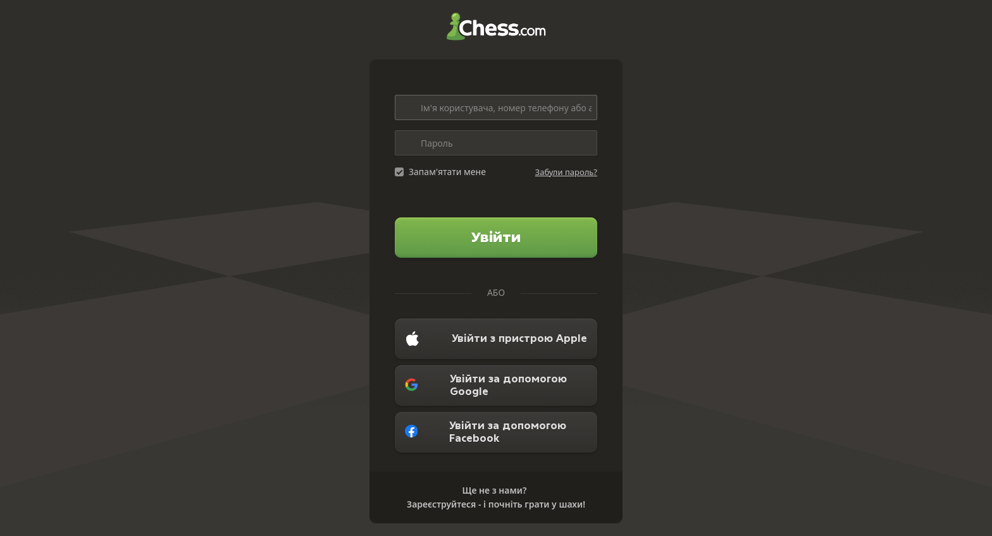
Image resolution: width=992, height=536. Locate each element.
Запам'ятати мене (447, 172)
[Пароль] (496, 142)
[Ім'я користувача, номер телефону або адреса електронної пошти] (496, 107)
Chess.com (496, 26)
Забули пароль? (566, 172)
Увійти (496, 237)
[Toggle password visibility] (584, 142)
